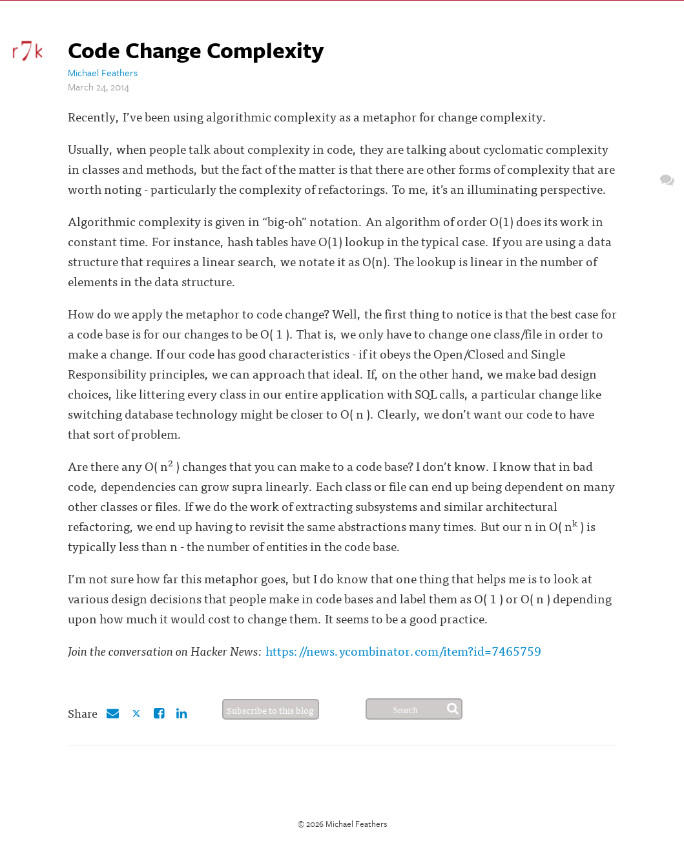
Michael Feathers (103, 72)
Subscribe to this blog (270, 710)
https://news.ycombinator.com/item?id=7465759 (403, 650)
